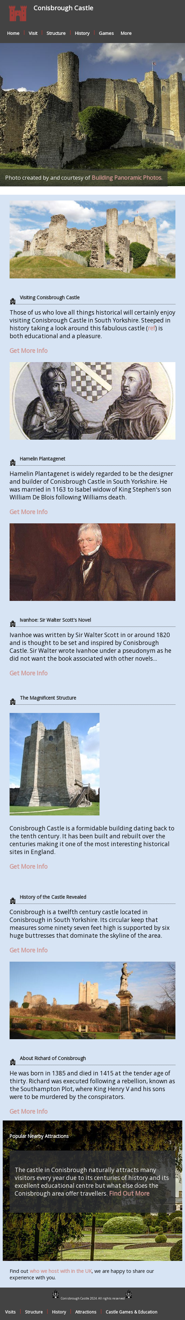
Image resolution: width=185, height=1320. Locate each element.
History (82, 33)
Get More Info (29, 351)
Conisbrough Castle (63, 7)
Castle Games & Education (131, 1312)
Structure (56, 33)
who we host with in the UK (61, 1271)
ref (151, 328)
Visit (33, 33)
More (126, 33)
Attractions (85, 1312)
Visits (10, 1312)
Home (13, 33)
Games (106, 33)
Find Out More (129, 1193)
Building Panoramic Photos (126, 177)
